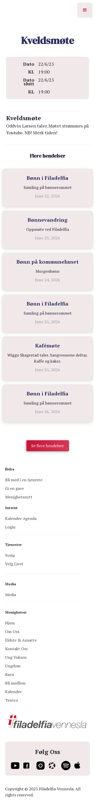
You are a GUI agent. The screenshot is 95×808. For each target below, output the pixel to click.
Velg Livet (14, 564)
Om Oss (12, 631)
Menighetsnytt (18, 497)
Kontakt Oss (16, 648)
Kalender (13, 691)
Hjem (10, 623)
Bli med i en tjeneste (23, 480)
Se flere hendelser (47, 445)
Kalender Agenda (20, 518)
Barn (9, 674)
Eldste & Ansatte (21, 640)
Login (10, 527)
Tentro (11, 700)
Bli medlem (15, 683)
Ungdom (13, 666)
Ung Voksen (16, 657)
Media (10, 594)
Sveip (10, 555)
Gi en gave (14, 488)
